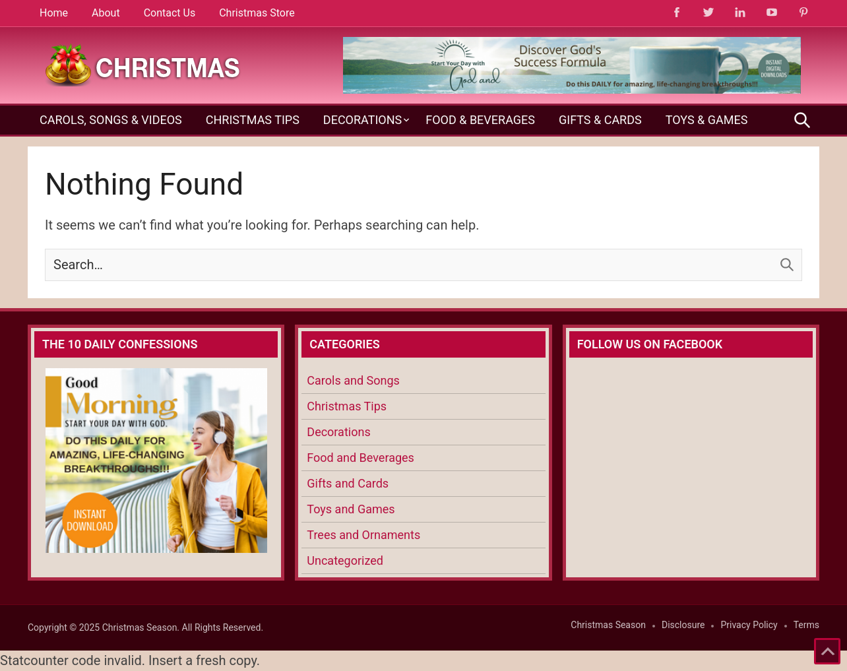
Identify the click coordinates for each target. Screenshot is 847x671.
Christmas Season (608, 625)
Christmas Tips (252, 120)
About (106, 13)
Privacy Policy (748, 625)
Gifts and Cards (348, 483)
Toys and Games (350, 509)
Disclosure (683, 625)
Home (54, 13)
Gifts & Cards (600, 120)
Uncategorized (345, 560)
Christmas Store (256, 13)
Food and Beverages (360, 457)
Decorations (362, 120)
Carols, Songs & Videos (111, 120)
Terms (806, 625)
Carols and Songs (353, 380)
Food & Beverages (480, 120)
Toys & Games (707, 120)
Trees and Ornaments (363, 535)
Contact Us (170, 13)
